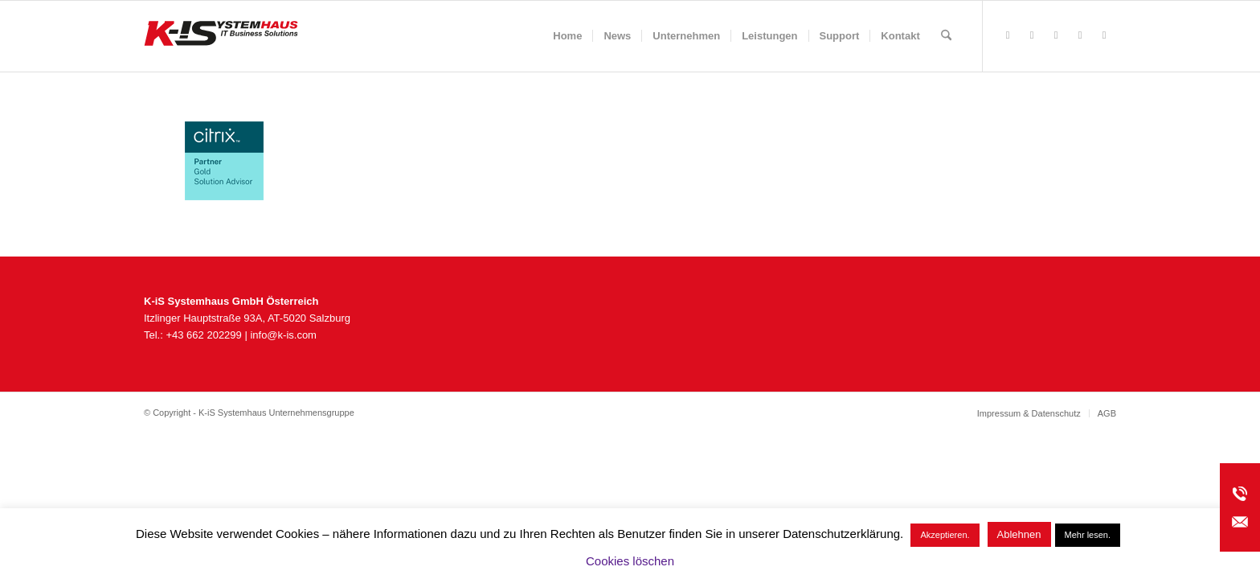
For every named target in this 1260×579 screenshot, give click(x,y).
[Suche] (946, 36)
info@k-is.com (283, 335)
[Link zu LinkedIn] (1104, 35)
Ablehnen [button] (1019, 534)
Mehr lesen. (1088, 535)
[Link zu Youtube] (1080, 35)
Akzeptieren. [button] (944, 535)
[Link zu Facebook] (1008, 35)
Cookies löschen (630, 561)
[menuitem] (567, 36)
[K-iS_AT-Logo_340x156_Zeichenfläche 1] (221, 36)
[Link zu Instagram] (1056, 35)
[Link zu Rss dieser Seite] (1032, 35)
